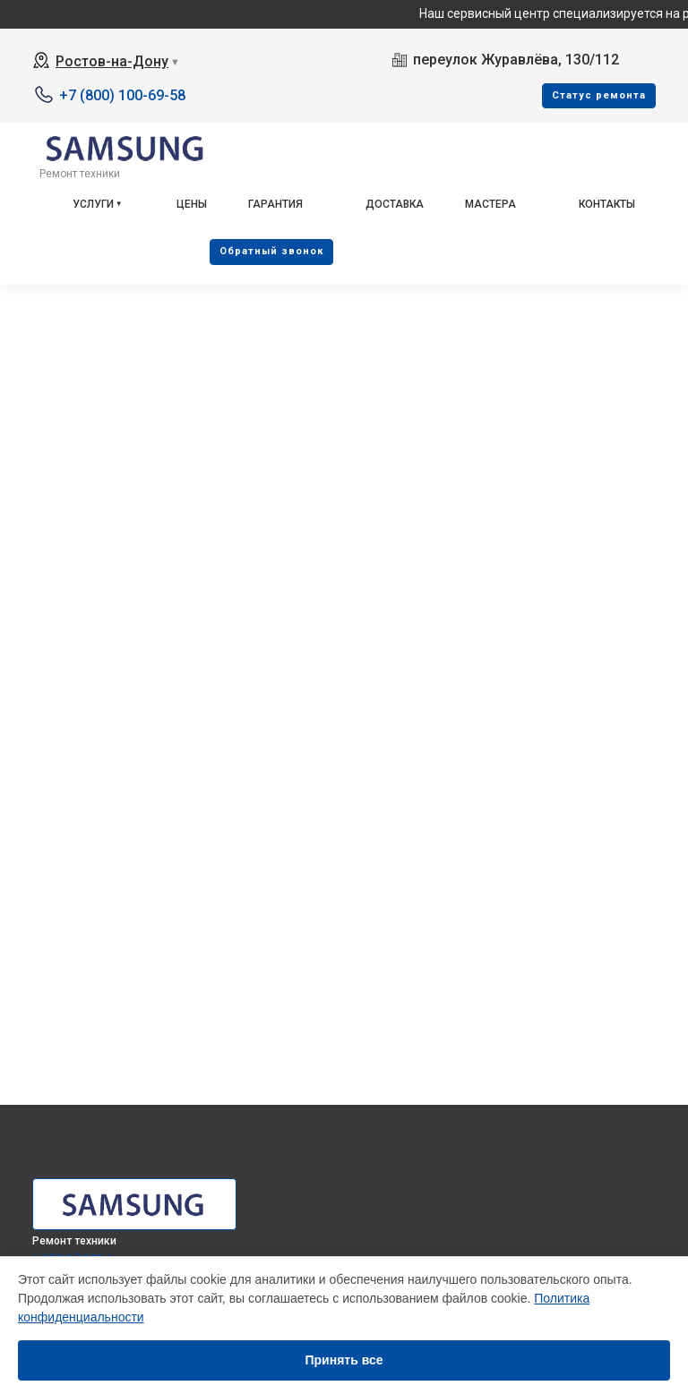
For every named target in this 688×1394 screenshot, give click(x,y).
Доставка (395, 204)
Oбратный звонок (271, 251)
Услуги (93, 204)
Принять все (344, 1360)
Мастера (490, 204)
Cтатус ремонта (599, 95)
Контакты (607, 204)
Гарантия (275, 204)
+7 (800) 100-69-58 (122, 95)
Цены (191, 204)
